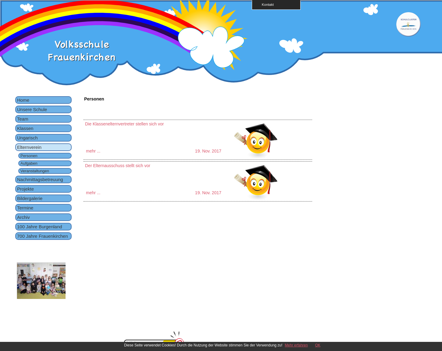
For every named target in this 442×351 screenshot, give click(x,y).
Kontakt (266, 4)
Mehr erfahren (296, 345)
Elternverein (29, 147)
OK (317, 345)
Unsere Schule (32, 109)
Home (23, 100)
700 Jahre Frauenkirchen (42, 236)
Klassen (25, 128)
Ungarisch (27, 137)
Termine (25, 207)
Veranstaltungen (34, 171)
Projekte (25, 188)
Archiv (23, 217)
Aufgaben (28, 163)
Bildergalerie (29, 198)
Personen (28, 155)
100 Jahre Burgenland (39, 226)
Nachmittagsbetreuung (40, 179)
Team (22, 118)
